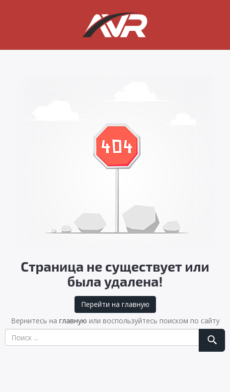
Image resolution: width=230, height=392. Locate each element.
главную (73, 320)
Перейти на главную (115, 304)
